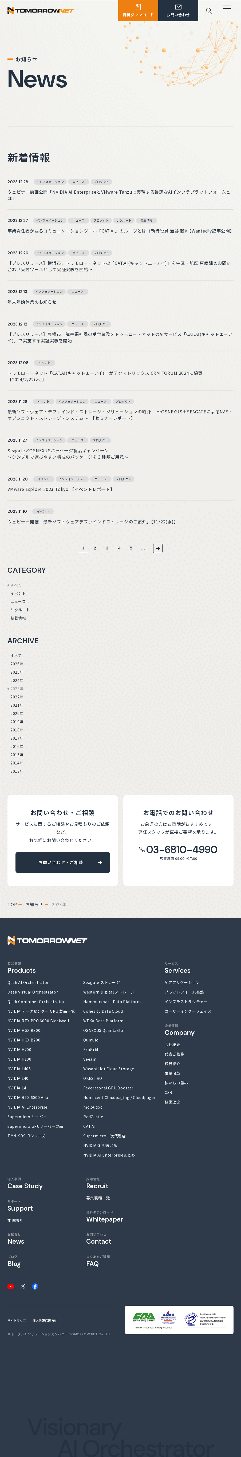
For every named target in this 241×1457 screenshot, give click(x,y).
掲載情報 (18, 618)
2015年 (17, 754)
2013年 (17, 771)
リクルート (20, 609)
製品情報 (21, 967)
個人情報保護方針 (45, 1320)
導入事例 (25, 1183)
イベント (18, 593)
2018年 (17, 729)
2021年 (17, 705)
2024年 (17, 680)
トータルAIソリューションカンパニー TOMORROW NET (54, 1334)
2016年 (17, 746)
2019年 (17, 721)
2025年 (17, 672)
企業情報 (180, 1029)
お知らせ (34, 904)
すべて (16, 585)
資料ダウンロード (104, 1216)
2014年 (17, 763)
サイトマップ (16, 1320)
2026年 (17, 663)
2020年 (17, 713)
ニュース (18, 601)
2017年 (17, 738)
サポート (20, 1205)
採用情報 (97, 1183)
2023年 (17, 688)
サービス (178, 967)
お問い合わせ (98, 1238)
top (12, 904)
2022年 (17, 696)
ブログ (14, 1261)
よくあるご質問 (98, 1261)
